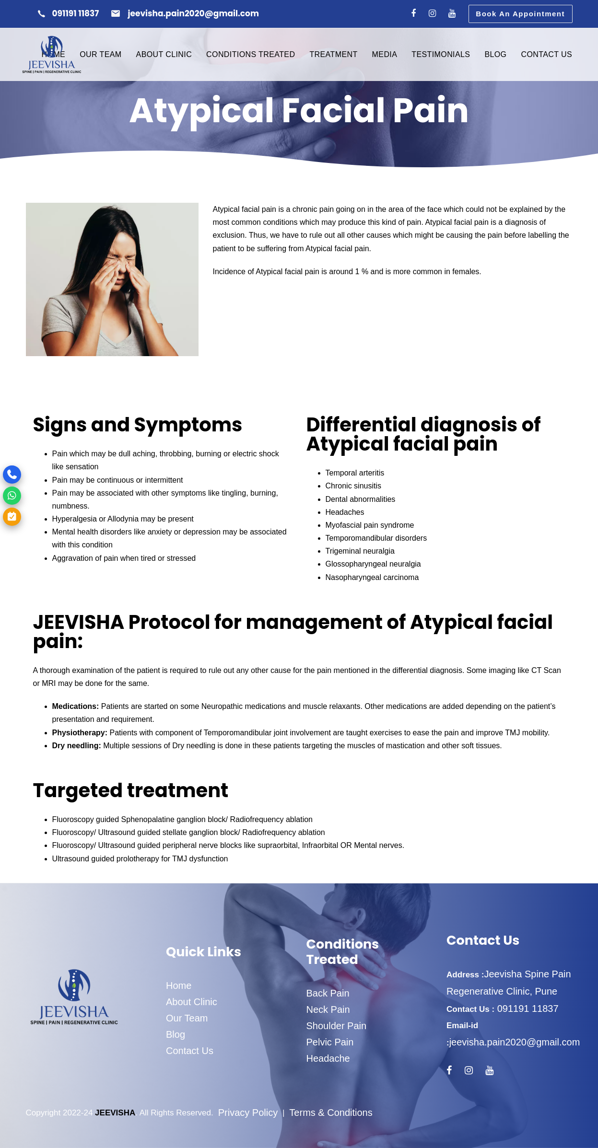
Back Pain (328, 993)
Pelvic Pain (330, 1042)
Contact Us (189, 1050)
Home (178, 985)
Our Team (187, 1018)
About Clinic (191, 1002)
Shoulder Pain (336, 1025)
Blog (175, 1034)
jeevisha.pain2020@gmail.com (514, 1042)
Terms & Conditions (330, 1112)
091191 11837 (526, 1008)
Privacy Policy (248, 1112)
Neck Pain (328, 1009)
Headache (328, 1058)
